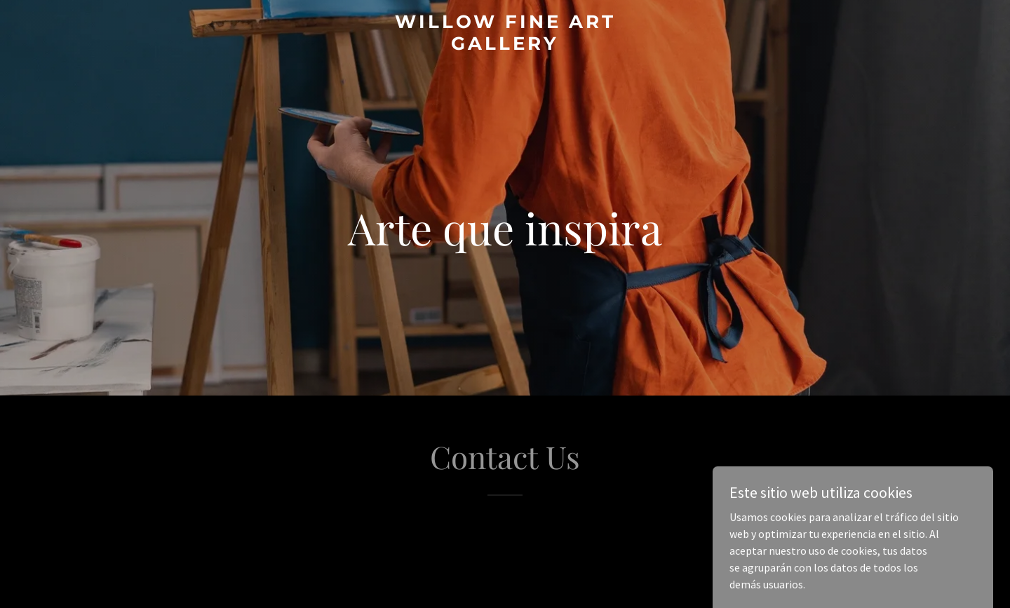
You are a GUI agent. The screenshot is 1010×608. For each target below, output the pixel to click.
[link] (505, 46)
